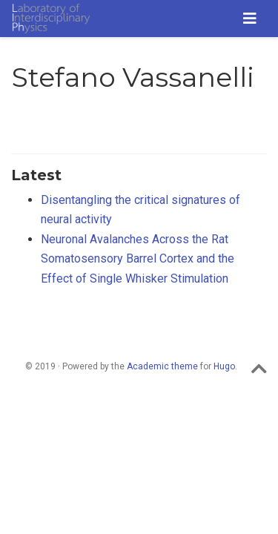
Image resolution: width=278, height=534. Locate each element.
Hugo (224, 366)
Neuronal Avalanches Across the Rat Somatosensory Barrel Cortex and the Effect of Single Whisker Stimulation (137, 259)
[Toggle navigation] (250, 18)
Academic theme (162, 366)
